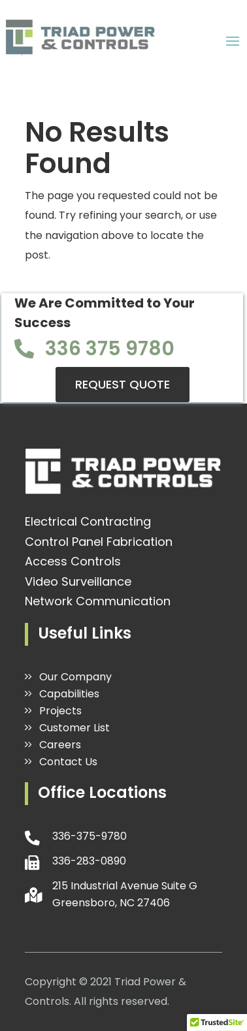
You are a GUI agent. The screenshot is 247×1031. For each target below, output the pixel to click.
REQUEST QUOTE (122, 384)
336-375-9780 (89, 836)
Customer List (74, 727)
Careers (60, 744)
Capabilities (69, 693)
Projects (60, 710)
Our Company (75, 676)
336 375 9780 (109, 348)
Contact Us (68, 761)
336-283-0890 (89, 860)
